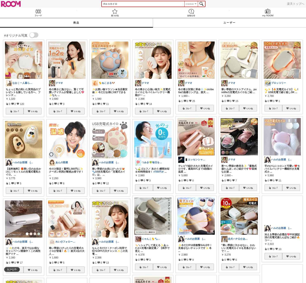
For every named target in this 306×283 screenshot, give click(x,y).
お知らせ (191, 13)
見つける (115, 13)
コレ (16, 111)
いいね (34, 111)
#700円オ (158, 171)
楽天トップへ (295, 3)
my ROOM (268, 13)
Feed (38, 13)
